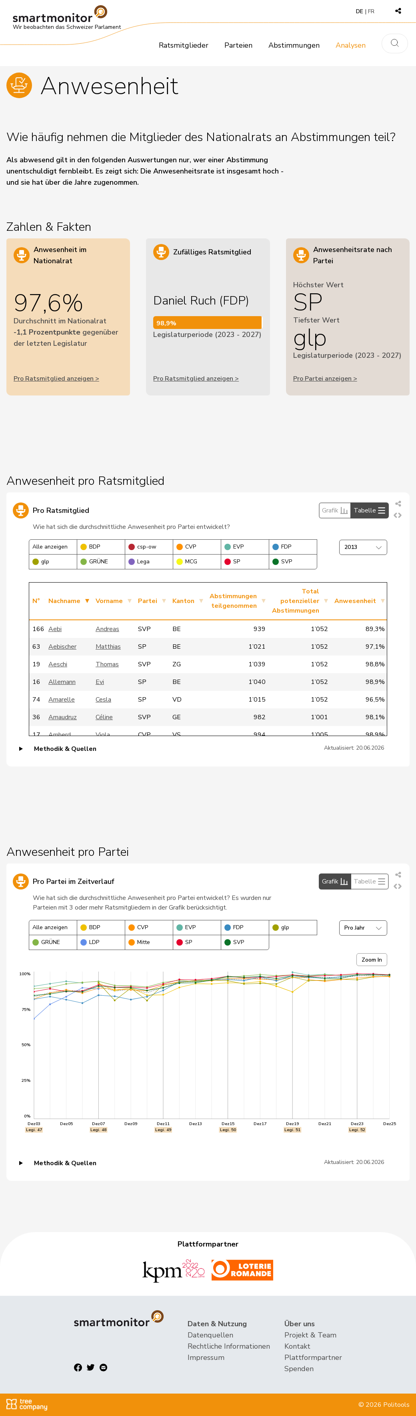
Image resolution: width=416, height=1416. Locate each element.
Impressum (206, 1357)
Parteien (238, 45)
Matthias (108, 646)
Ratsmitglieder (183, 45)
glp (40, 561)
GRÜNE (94, 561)
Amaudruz (62, 717)
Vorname (109, 601)
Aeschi (57, 664)
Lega (139, 561)
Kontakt (297, 1346)
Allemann (62, 682)
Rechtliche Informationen (229, 1346)
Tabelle (370, 510)
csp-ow (142, 547)
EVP (234, 547)
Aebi (55, 629)
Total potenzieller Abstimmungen (295, 601)
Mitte (139, 942)
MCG (186, 561)
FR (371, 11)
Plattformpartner (313, 1357)
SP (232, 561)
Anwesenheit (355, 601)
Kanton (183, 601)
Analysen (351, 45)
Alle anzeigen (50, 547)
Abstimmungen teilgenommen (233, 601)
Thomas (107, 664)
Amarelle (61, 699)
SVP (282, 561)
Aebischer (62, 646)
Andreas (107, 629)
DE (359, 11)
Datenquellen (210, 1335)
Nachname (64, 601)
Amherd (59, 734)
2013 (363, 547)
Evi (100, 682)
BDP (90, 547)
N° (36, 601)
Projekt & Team (310, 1335)
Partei (147, 601)
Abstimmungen (294, 45)
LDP (89, 942)
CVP (186, 547)
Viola (103, 734)
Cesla (103, 699)
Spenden (299, 1369)
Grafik (335, 510)
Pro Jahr (363, 928)
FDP (281, 547)
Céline (104, 717)
